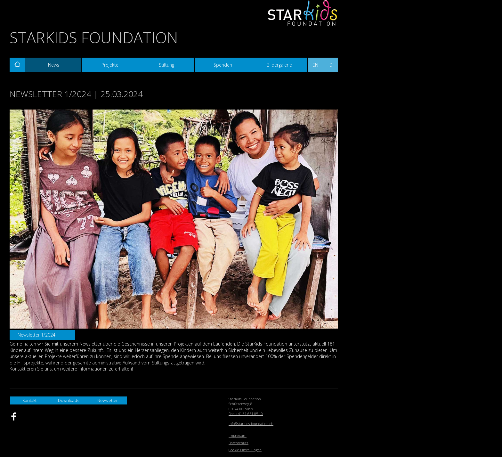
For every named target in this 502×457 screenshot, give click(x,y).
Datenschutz (238, 442)
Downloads (68, 400)
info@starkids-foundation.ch (251, 423)
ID (330, 65)
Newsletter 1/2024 (36, 335)
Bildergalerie (279, 65)
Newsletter (107, 400)
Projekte (109, 65)
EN (315, 65)
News (53, 65)
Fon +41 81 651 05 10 (246, 413)
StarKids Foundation (94, 37)
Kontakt (29, 400)
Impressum (238, 435)
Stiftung (166, 65)
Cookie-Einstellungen (245, 449)
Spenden (223, 65)
